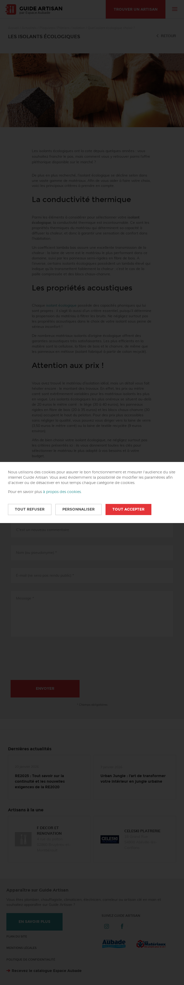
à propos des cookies (62, 492)
